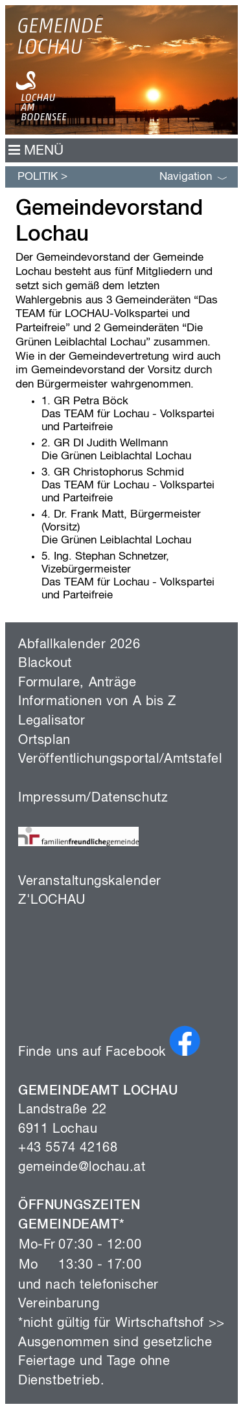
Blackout (45, 663)
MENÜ (36, 151)
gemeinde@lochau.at (82, 1167)
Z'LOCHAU (52, 900)
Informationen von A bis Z (97, 701)
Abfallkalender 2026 (79, 645)
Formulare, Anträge (77, 683)
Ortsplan (44, 740)
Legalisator (52, 721)
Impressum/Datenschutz (93, 798)
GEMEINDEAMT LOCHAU (98, 1091)
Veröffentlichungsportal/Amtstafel (120, 759)
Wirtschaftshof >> (170, 1323)
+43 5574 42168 (67, 1148)
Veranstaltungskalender (89, 881)
